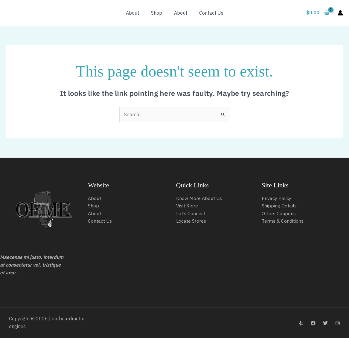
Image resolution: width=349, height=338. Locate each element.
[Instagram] (337, 323)
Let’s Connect (190, 213)
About (132, 13)
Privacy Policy (276, 198)
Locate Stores (191, 221)
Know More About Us (199, 198)
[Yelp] (300, 323)
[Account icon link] (340, 13)
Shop (156, 13)
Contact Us (211, 13)
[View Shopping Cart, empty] (318, 12)
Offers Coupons (279, 213)
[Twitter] (325, 323)
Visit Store (187, 206)
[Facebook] (313, 323)
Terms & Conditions (283, 221)
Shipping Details (279, 206)
